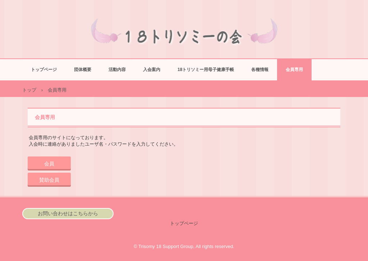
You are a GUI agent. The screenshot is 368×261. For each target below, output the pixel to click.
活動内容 (117, 69)
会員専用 (294, 69)
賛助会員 (49, 180)
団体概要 (82, 69)
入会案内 (151, 69)
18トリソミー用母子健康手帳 (206, 69)
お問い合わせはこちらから (68, 213)
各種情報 (259, 69)
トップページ (44, 69)
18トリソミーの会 (184, 38)
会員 (49, 164)
